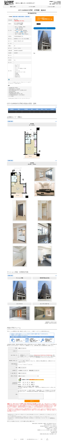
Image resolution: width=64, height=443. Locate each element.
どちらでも (29, 364)
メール (20, 364)
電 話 (24, 364)
